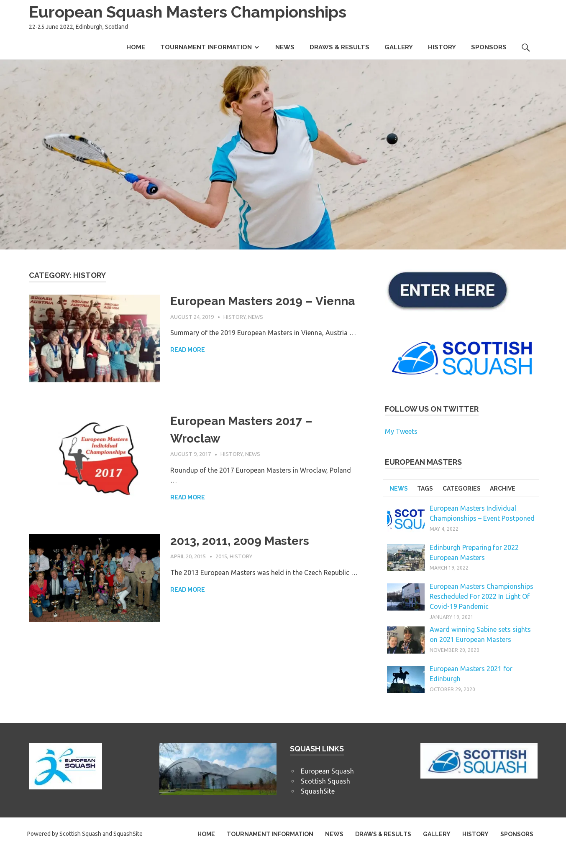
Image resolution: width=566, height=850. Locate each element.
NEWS (285, 47)
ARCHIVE (502, 488)
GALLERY (398, 47)
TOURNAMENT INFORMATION (206, 47)
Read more (187, 349)
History (234, 317)
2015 (221, 556)
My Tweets (401, 431)
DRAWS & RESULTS (339, 47)
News (255, 317)
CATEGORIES (462, 488)
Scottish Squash (325, 781)
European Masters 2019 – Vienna (262, 301)
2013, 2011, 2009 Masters (239, 541)
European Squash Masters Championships (187, 12)
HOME (135, 47)
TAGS (425, 488)
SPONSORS (489, 47)
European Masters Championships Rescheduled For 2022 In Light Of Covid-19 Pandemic (481, 596)
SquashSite (318, 791)
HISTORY (442, 47)
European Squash (327, 771)
